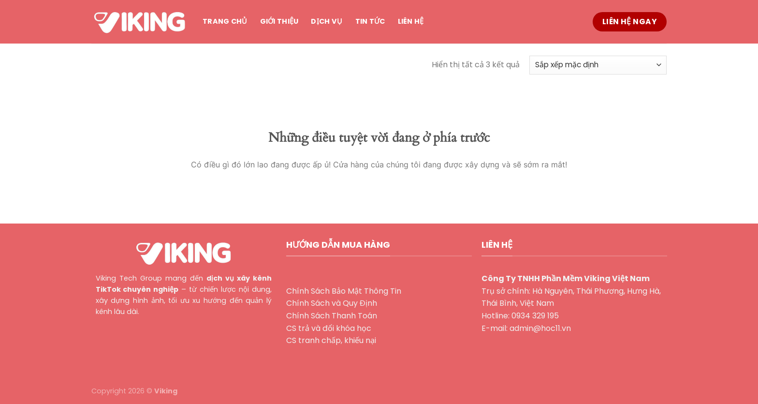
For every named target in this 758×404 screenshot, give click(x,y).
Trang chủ (225, 21)
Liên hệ (411, 21)
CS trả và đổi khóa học (328, 328)
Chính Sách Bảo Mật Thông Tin (343, 291)
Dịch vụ (326, 21)
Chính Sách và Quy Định (331, 303)
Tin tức (370, 21)
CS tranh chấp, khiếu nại (331, 340)
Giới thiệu (279, 21)
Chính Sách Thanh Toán (331, 315)
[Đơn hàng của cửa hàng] (598, 65)
